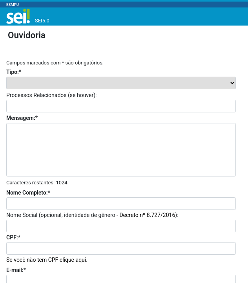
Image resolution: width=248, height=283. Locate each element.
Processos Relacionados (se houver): (51, 95)
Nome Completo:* (28, 192)
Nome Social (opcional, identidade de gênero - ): (92, 215)
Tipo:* (13, 72)
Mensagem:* (22, 118)
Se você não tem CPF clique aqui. (47, 260)
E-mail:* (16, 270)
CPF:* (13, 237)
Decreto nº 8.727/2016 (147, 215)
